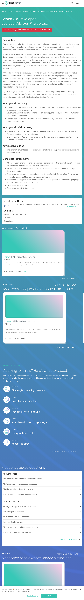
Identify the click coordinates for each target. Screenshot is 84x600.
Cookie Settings (50, 583)
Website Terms (6, 583)
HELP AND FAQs (11, 572)
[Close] (80, 589)
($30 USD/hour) (41, 23)
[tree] (42, 368)
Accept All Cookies (49, 596)
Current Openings (14, 11)
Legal (40, 583)
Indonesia (41, 11)
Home (4, 11)
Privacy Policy (32, 583)
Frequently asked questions (16, 214)
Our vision (71, 517)
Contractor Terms (19, 583)
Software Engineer (29, 11)
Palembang (51, 11)
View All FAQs (70, 427)
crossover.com (35, 29)
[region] (42, 593)
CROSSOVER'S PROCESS (65, 338)
